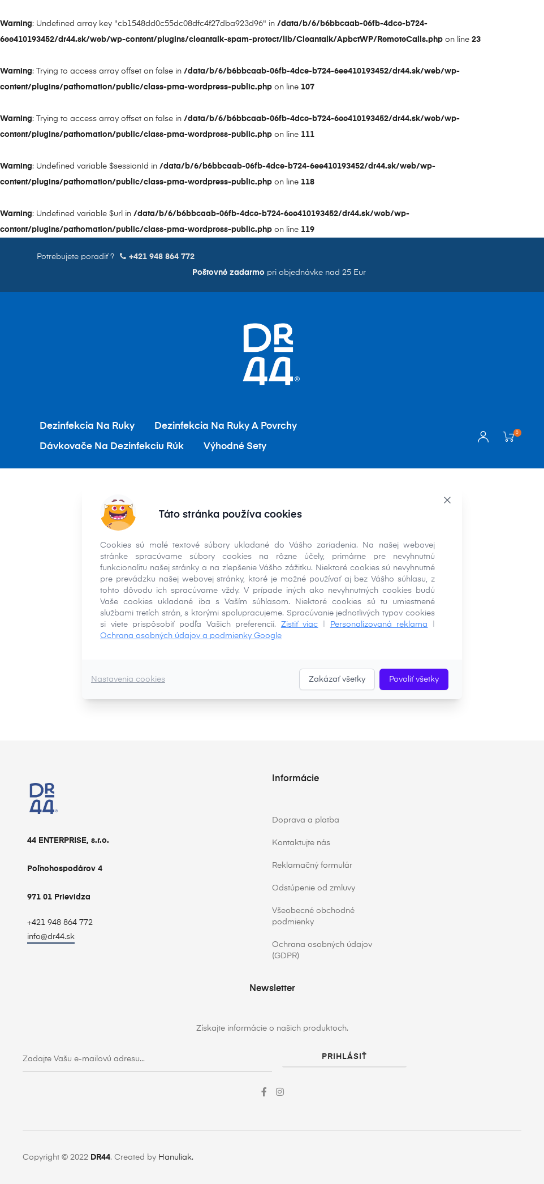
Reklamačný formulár (312, 865)
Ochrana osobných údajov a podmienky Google (191, 636)
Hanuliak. (175, 1157)
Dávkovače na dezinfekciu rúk (112, 446)
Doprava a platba (305, 820)
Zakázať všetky (337, 679)
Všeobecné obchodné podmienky (313, 916)
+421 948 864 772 (60, 923)
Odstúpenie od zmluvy (313, 888)
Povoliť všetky (414, 679)
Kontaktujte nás (301, 843)
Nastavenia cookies (128, 679)
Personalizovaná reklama (379, 624)
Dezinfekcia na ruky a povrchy (225, 426)
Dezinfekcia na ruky (87, 426)
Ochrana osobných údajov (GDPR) (322, 950)
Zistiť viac (299, 624)
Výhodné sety (235, 446)
